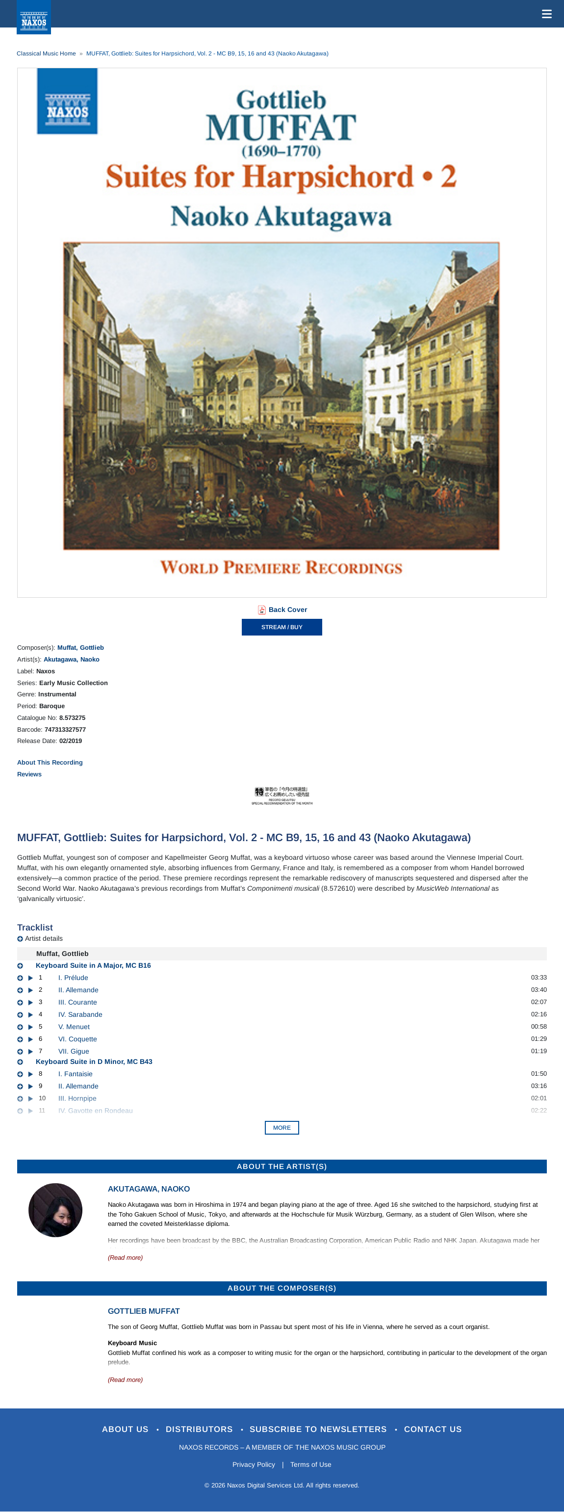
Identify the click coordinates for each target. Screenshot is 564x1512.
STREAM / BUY (282, 627)
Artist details (44, 938)
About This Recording (50, 762)
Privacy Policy (253, 1464)
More (282, 1127)
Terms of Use (311, 1464)
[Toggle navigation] (545, 13)
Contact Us (433, 1429)
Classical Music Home (46, 53)
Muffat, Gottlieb (80, 647)
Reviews (29, 774)
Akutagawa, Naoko (72, 659)
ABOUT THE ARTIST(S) (282, 1166)
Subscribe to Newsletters (320, 1429)
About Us (127, 1429)
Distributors (201, 1429)
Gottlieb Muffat (144, 1311)
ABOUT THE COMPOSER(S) (282, 1288)
